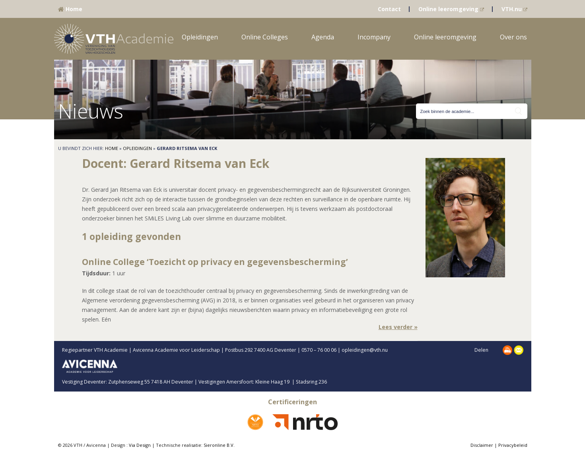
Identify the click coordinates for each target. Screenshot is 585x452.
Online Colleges (264, 37)
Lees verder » (398, 327)
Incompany (374, 37)
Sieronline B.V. (219, 445)
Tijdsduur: (96, 273)
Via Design (140, 445)
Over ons (513, 37)
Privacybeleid (512, 445)
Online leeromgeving (451, 9)
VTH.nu (514, 9)
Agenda (322, 37)
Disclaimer (481, 445)
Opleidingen (200, 37)
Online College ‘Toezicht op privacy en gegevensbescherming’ (215, 261)
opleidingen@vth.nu (371, 350)
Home (70, 9)
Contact (389, 9)
